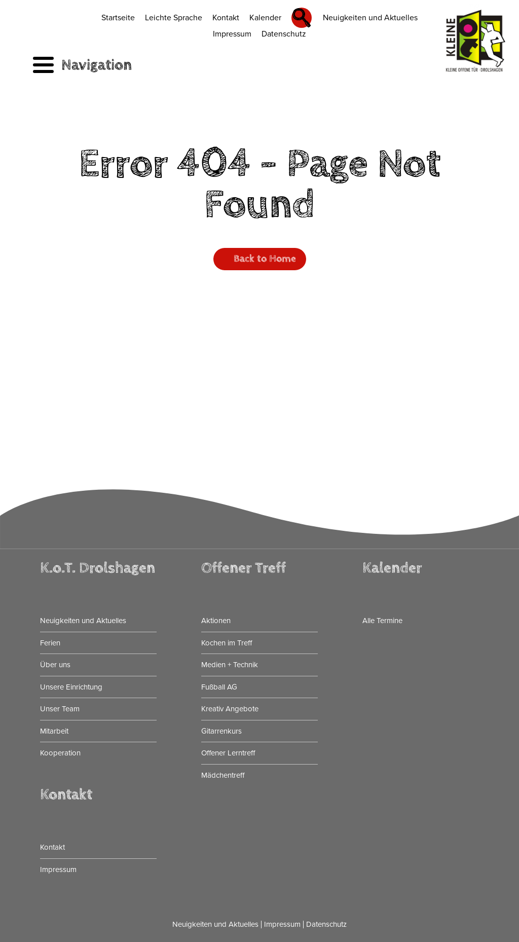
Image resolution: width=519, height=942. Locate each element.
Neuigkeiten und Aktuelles (370, 18)
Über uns (55, 664)
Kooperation (60, 752)
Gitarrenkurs (221, 731)
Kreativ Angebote (229, 708)
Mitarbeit (54, 731)
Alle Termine (382, 620)
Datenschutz (284, 34)
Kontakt (225, 18)
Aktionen (216, 620)
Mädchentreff (222, 775)
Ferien (50, 642)
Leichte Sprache (173, 18)
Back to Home (265, 259)
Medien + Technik (229, 664)
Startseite (118, 18)
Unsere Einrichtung (71, 687)
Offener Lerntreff (228, 752)
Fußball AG (219, 687)
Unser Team (60, 708)
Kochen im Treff (226, 642)
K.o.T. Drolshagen (97, 568)
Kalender (265, 18)
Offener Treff (243, 568)
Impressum (232, 34)
